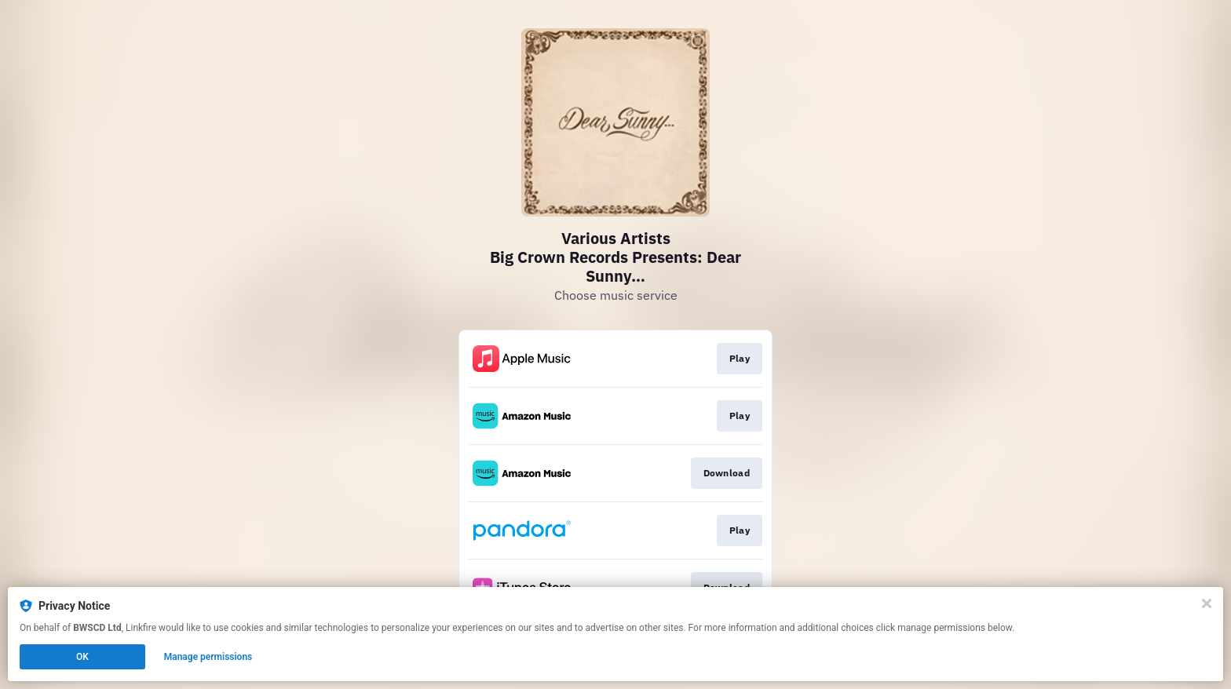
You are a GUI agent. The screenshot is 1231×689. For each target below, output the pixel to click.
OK (82, 656)
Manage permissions (208, 656)
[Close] (1206, 603)
